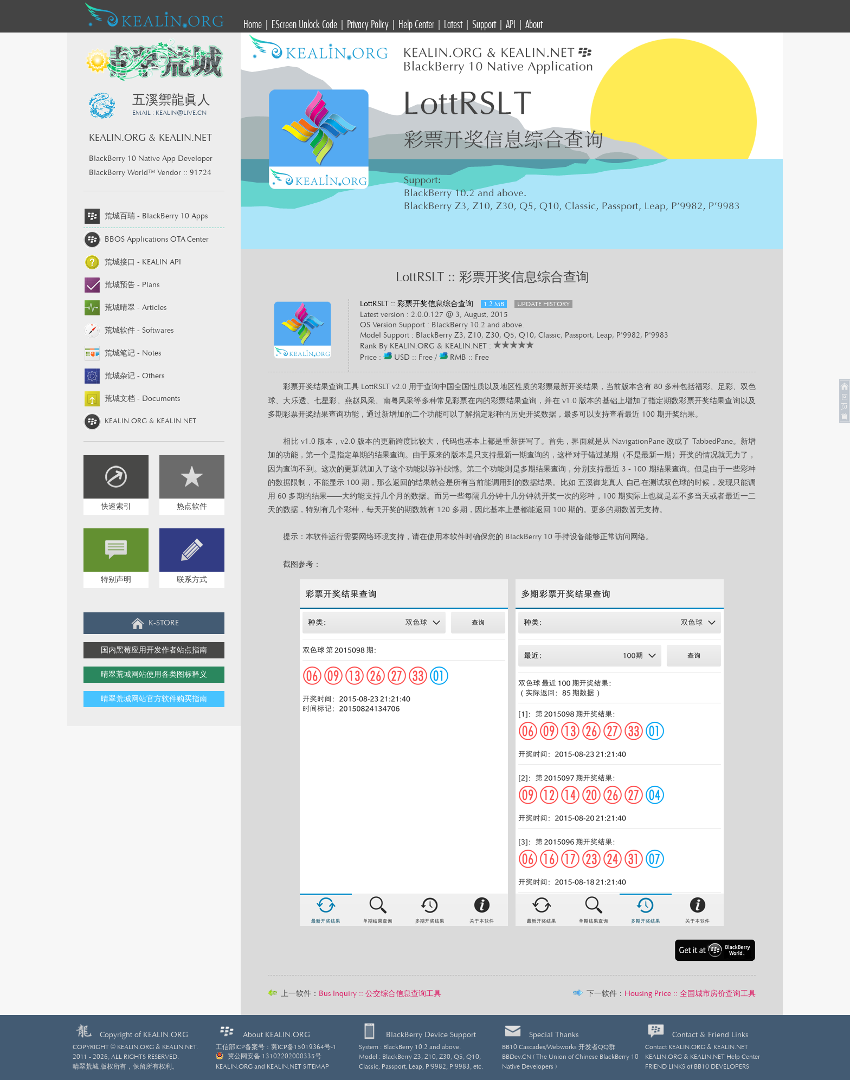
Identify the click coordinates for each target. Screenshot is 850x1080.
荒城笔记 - (122, 353)
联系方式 (192, 580)
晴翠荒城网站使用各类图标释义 (154, 674)
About (534, 24)
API (511, 24)
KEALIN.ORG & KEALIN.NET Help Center (702, 1056)
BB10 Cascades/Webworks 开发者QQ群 (558, 1047)
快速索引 (116, 506)
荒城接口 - (132, 262)
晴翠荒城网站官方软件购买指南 (154, 699)
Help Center (416, 24)
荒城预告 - (121, 285)
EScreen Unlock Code (304, 24)
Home (252, 24)
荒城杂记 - (123, 376)
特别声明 (116, 580)
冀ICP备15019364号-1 (304, 1047)
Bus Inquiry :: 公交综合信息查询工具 (380, 994)
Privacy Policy (368, 24)
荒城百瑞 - (145, 216)
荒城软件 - (128, 330)
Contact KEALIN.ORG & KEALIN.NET (696, 1047)
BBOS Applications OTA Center (146, 239)
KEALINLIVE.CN (181, 112)
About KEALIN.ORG (276, 1035)
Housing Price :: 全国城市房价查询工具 (690, 994)
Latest (453, 24)
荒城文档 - (131, 399)
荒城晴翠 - (124, 308)
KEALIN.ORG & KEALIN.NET (139, 421)
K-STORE (154, 623)
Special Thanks (553, 1035)
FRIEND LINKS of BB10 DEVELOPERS (697, 1066)
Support (484, 24)
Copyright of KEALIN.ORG (144, 1035)
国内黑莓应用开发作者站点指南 (154, 650)
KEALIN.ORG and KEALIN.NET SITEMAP (272, 1066)
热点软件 (192, 506)
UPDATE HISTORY (543, 304)
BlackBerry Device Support (431, 1035)
